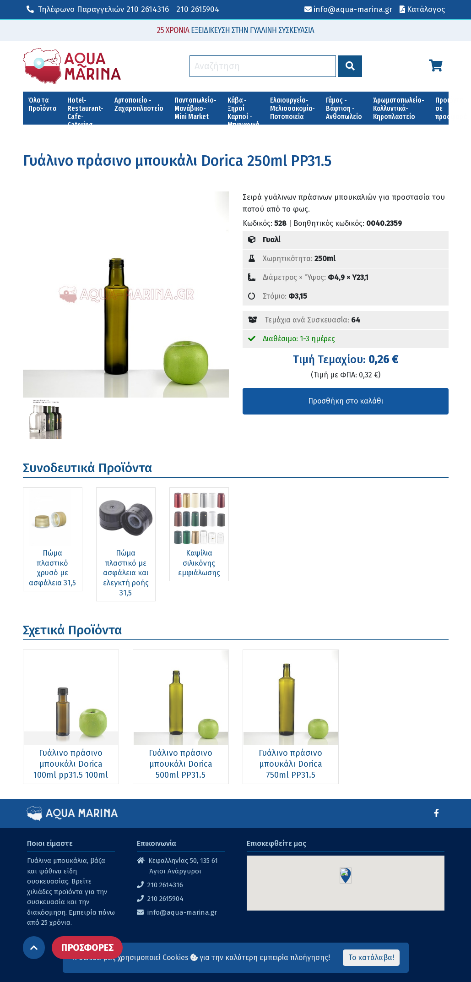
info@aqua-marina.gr (182, 912)
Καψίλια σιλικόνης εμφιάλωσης (199, 563)
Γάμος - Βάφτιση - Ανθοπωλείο (344, 108)
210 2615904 (197, 9)
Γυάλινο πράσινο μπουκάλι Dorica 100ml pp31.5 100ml (70, 764)
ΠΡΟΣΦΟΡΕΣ (87, 947)
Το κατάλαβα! (371, 957)
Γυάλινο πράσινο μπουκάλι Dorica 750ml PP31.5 (290, 764)
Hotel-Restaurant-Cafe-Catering (85, 110)
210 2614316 (98, 9)
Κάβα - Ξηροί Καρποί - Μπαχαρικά (243, 110)
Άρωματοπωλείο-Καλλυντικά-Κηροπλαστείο (398, 108)
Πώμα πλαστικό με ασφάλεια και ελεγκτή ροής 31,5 (126, 573)
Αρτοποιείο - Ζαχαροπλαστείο (138, 104)
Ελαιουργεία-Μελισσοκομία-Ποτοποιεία (292, 108)
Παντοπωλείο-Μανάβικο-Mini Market (195, 108)
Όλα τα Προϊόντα (42, 104)
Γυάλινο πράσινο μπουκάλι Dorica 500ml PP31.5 (180, 764)
